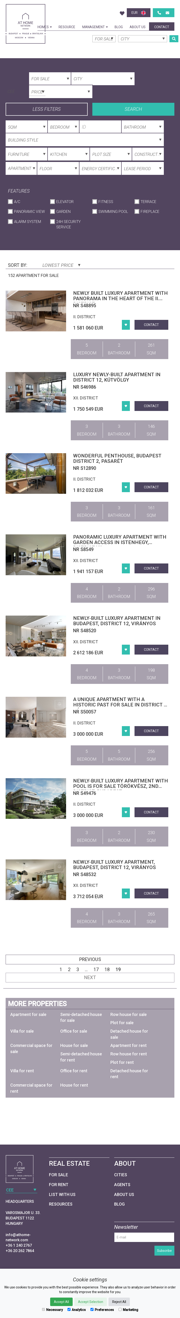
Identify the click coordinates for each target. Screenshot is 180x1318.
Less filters (47, 109)
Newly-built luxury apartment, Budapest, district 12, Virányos (114, 864)
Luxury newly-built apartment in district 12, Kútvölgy (117, 377)
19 (118, 969)
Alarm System (27, 221)
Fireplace (150, 211)
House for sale (74, 1045)
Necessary (52, 1310)
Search (133, 109)
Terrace (148, 201)
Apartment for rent (128, 1045)
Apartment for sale (28, 1014)
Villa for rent (22, 1070)
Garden (63, 211)
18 (107, 969)
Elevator (65, 201)
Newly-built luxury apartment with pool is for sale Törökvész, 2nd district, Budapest (120, 786)
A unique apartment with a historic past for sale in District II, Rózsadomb (120, 705)
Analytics (77, 1310)
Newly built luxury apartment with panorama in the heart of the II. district (120, 298)
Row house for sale (128, 1014)
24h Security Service (68, 224)
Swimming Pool (113, 211)
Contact (161, 27)
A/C (17, 201)
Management (95, 27)
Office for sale (73, 1031)
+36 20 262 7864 (20, 1251)
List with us (62, 1194)
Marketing (128, 1310)
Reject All (119, 1302)
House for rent (74, 1085)
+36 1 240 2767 (19, 1245)
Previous (90, 959)
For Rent (58, 1184)
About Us (138, 27)
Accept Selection (90, 1302)
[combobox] (25, 91)
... (86, 969)
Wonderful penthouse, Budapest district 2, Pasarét (117, 458)
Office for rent (73, 1070)
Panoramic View (29, 211)
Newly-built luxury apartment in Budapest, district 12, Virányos (117, 620)
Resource (67, 27)
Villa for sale (22, 1031)
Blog (119, 27)
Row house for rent (128, 1053)
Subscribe (164, 1251)
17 (96, 969)
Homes (45, 27)
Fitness (105, 201)
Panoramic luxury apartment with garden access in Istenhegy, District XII (119, 542)
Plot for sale (122, 1022)
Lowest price (61, 265)
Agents (122, 1184)
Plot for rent (122, 1062)
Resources (60, 1204)
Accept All (61, 1302)
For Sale (58, 1174)
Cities (120, 1174)
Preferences (102, 1310)
